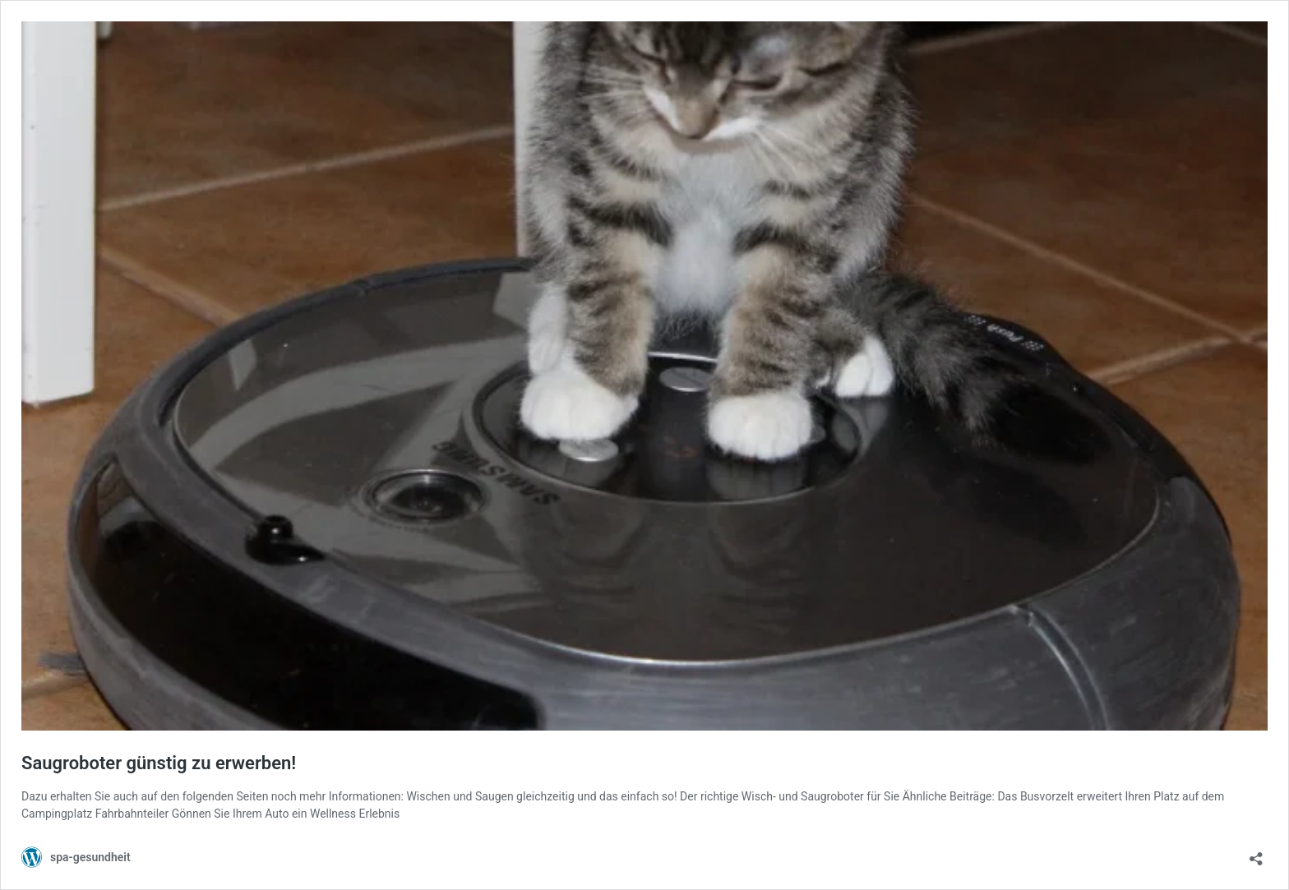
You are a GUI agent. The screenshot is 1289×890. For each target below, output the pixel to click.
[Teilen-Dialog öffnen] (1256, 853)
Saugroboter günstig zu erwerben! (158, 763)
